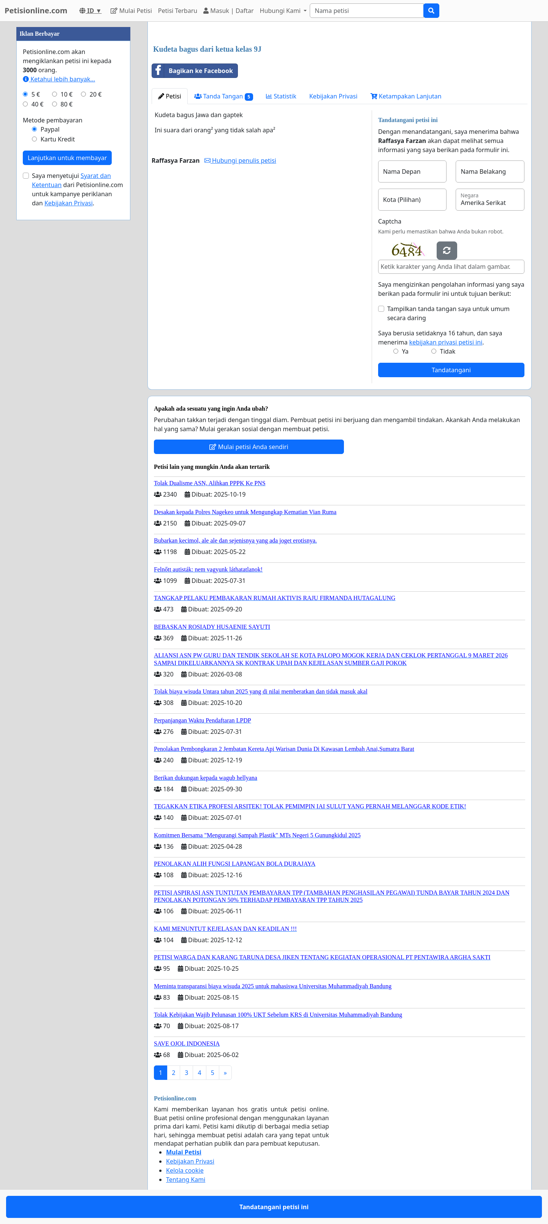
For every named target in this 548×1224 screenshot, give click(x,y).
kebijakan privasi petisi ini (446, 342)
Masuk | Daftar (228, 10)
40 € (38, 104)
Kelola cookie (185, 1170)
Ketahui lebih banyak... (59, 79)
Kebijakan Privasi (333, 96)
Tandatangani (451, 370)
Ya (405, 351)
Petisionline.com (36, 10)
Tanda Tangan (223, 96)
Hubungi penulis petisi (240, 160)
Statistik (281, 96)
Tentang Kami (185, 1179)
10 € (66, 94)
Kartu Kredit (58, 139)
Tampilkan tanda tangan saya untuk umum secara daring (448, 313)
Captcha (389, 221)
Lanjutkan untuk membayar (67, 158)
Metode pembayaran (52, 120)
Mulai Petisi (131, 10)
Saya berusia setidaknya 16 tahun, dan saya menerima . (440, 337)
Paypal (50, 129)
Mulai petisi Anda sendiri (248, 447)
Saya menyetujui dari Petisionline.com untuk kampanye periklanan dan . (77, 189)
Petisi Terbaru (177, 10)
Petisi (169, 96)
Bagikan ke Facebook (192, 71)
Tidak (447, 351)
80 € (66, 104)
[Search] (367, 10)
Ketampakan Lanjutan (406, 96)
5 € (36, 94)
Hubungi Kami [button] (281, 10)
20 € (96, 94)
